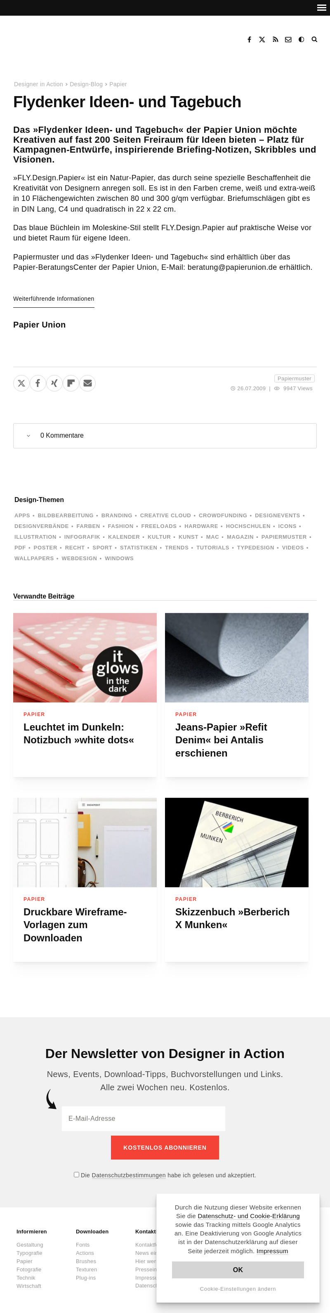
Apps (22, 515)
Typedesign (255, 548)
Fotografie (29, 1265)
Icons (287, 526)
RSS (275, 39)
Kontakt (289, 39)
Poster (45, 548)
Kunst (188, 537)
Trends (177, 548)
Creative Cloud (165, 515)
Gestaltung (29, 1240)
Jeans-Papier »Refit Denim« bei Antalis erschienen (221, 740)
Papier (118, 84)
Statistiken (138, 548)
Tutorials (212, 548)
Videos (293, 548)
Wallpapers (34, 558)
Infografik (82, 537)
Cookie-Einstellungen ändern (238, 1289)
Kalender (124, 537)
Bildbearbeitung (66, 515)
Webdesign (79, 558)
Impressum (272, 1250)
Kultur (159, 537)
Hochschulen (248, 526)
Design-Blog (86, 84)
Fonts (83, 1240)
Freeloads (159, 526)
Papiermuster (294, 378)
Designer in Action (55, 37)
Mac (212, 537)
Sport (102, 548)
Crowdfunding (223, 515)
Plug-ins (86, 1273)
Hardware (201, 526)
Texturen (86, 1265)
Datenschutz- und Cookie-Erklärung (249, 1215)
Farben (88, 526)
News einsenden (155, 1248)
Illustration (35, 537)
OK (238, 1269)
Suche (315, 39)
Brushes (86, 1257)
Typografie (29, 1248)
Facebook (249, 39)
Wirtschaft (28, 1281)
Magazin (240, 537)
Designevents (277, 515)
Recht (75, 548)
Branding (116, 515)
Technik (25, 1273)
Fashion (121, 526)
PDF (20, 548)
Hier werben (150, 1257)
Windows (119, 558)
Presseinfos (149, 1265)
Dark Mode (302, 39)
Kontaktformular (154, 1240)
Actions (85, 1248)
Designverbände (41, 526)
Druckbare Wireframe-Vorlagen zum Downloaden (75, 924)
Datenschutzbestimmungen (129, 1170)
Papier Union (39, 324)
